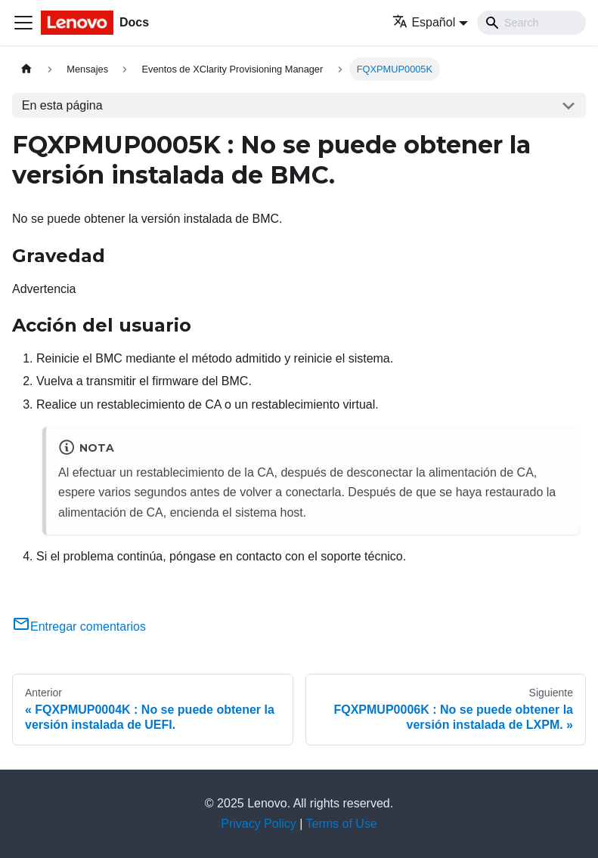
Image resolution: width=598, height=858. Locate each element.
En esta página (62, 105)
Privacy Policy (258, 823)
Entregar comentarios (79, 626)
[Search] (531, 23)
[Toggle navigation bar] (23, 22)
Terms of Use (341, 823)
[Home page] (26, 69)
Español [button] (423, 22)
